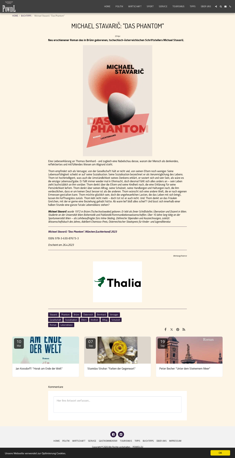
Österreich (88, 314)
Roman (53, 324)
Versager (114, 314)
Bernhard (101, 314)
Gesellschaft (55, 319)
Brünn (76, 314)
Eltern (84, 319)
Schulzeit (115, 319)
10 (19, 343)
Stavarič (53, 314)
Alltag (104, 319)
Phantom (65, 314)
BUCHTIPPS (26, 15)
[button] (216, 6)
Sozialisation (71, 319)
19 (162, 343)
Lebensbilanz (67, 324)
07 (91, 343)
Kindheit (94, 319)
